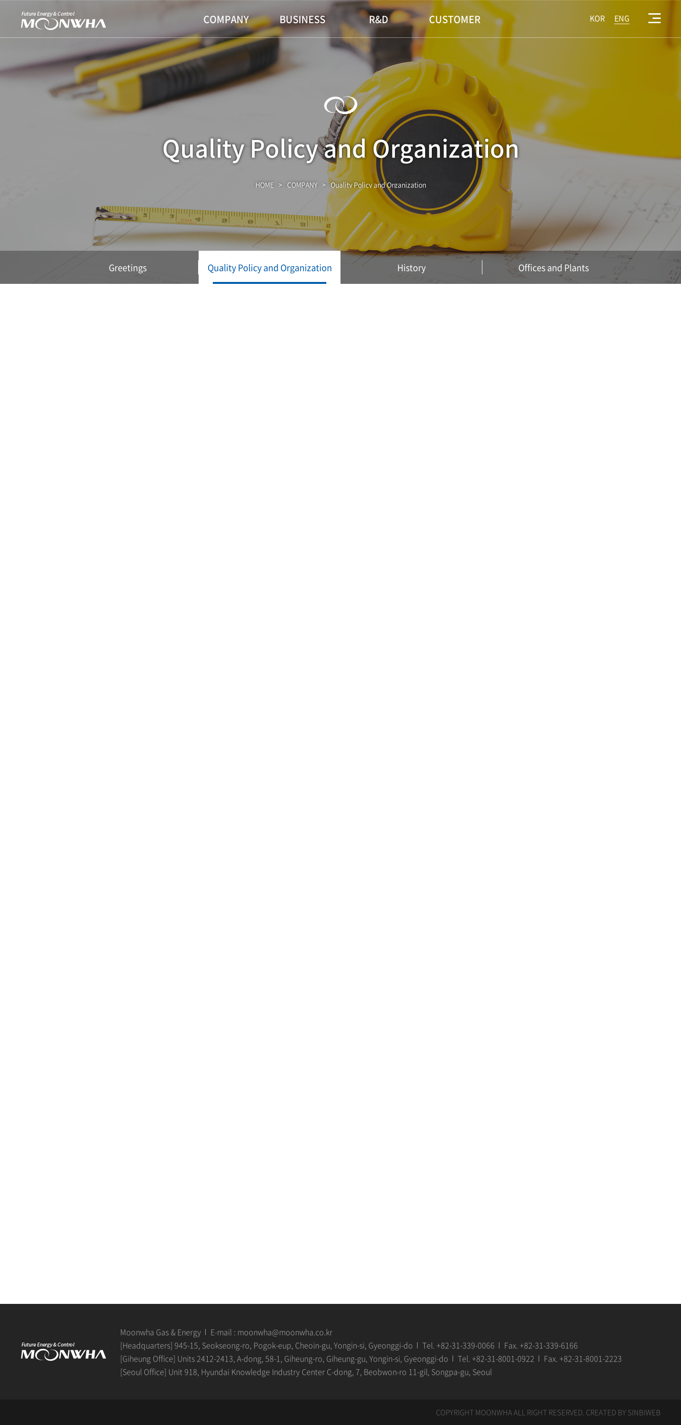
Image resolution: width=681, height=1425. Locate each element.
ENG (621, 18)
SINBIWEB (644, 1412)
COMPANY (226, 19)
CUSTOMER (454, 19)
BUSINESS (302, 19)
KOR (597, 18)
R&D (378, 19)
